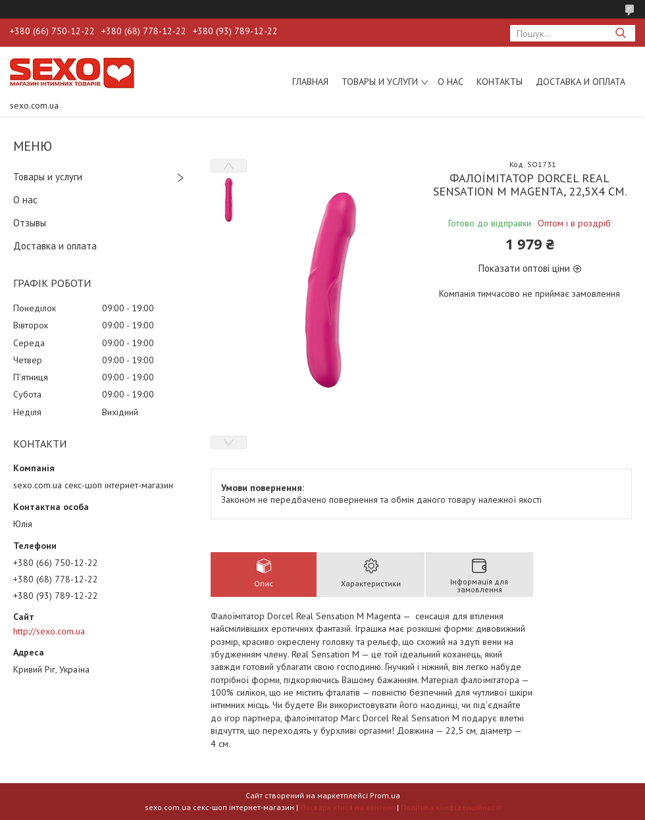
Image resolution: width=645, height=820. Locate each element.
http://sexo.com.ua (49, 631)
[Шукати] (620, 33)
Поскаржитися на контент (347, 807)
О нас (450, 82)
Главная (310, 82)
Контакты (500, 82)
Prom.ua (385, 795)
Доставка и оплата (580, 82)
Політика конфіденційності (451, 807)
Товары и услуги (380, 82)
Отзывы (29, 223)
